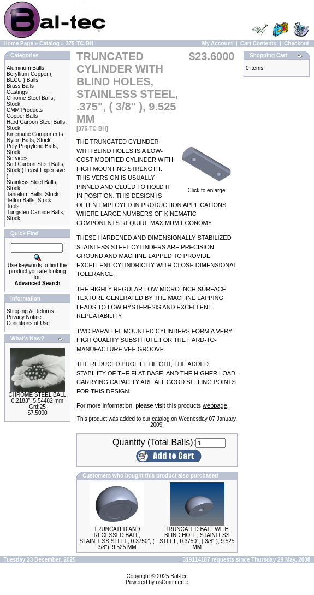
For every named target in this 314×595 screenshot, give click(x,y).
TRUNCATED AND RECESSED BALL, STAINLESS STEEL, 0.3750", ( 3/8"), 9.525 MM (117, 538)
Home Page (18, 43)
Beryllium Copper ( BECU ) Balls (29, 77)
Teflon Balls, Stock (29, 200)
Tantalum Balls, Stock (33, 194)
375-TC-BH (79, 43)
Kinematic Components (35, 134)
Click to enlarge (206, 187)
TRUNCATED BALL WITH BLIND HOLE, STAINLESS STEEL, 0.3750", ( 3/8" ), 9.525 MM (196, 538)
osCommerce (172, 582)
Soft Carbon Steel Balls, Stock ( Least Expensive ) (36, 170)
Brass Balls (20, 86)
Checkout (296, 43)
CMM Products (25, 110)
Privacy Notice (24, 317)
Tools (13, 206)
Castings (17, 92)
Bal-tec (178, 576)
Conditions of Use (28, 323)
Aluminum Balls (25, 68)
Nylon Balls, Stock (29, 140)
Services (17, 158)
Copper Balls (22, 116)
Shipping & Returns (30, 311)
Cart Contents (258, 43)
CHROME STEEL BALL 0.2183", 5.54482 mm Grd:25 (38, 401)
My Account (217, 43)
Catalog (49, 43)
